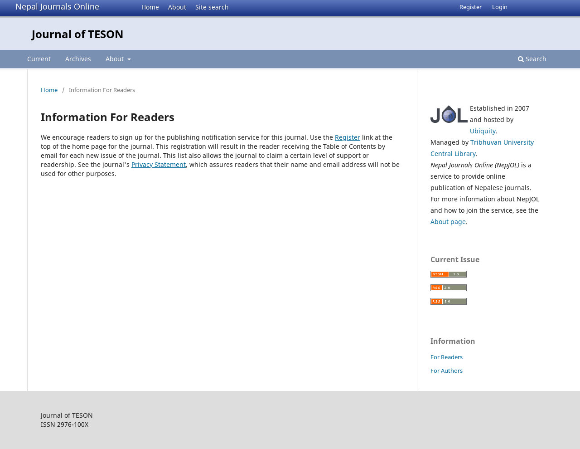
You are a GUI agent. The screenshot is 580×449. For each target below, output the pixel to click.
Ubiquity (483, 131)
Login (500, 7)
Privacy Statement (158, 164)
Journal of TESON (78, 33)
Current (39, 58)
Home (150, 7)
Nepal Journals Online (57, 6)
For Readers (446, 357)
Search (532, 58)
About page (448, 221)
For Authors (446, 370)
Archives (78, 58)
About (177, 7)
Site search (212, 7)
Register (470, 7)
